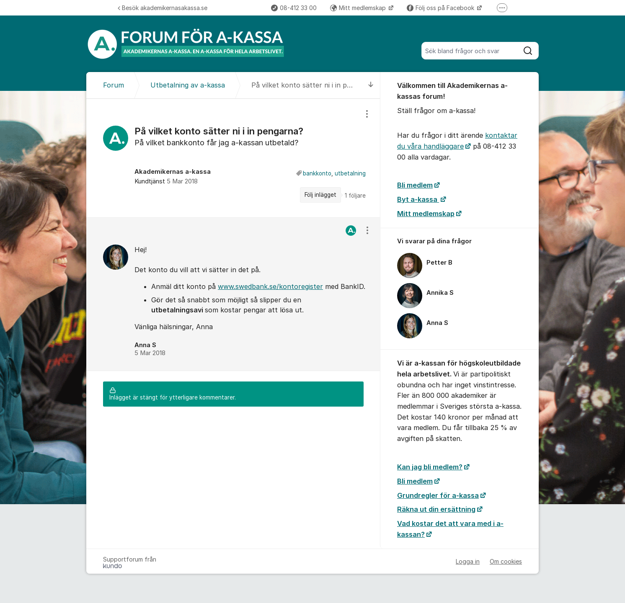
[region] (233, 158)
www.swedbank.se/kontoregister (270, 286)
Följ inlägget (320, 194)
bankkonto (317, 173)
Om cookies (506, 561)
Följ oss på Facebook (441, 7)
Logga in (468, 561)
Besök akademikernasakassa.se (162, 7)
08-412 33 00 (294, 7)
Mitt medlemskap (358, 7)
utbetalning (350, 173)
